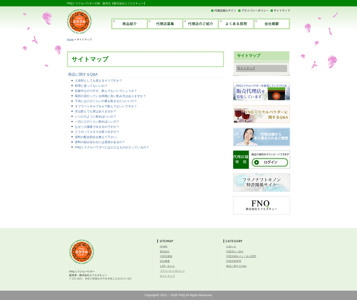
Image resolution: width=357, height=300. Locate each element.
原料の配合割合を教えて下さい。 (97, 137)
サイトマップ (246, 68)
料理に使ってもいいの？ (91, 85)
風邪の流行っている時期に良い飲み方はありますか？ (110, 96)
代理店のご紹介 (235, 251)
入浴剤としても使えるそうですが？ (98, 80)
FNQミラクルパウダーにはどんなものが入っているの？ (112, 147)
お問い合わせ (167, 266)
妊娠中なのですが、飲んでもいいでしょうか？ (106, 90)
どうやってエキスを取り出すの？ (97, 131)
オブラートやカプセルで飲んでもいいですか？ (106, 106)
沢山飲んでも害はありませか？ (95, 111)
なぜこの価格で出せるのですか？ (97, 126)
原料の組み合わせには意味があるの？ (100, 142)
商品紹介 (165, 251)
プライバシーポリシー (172, 270)
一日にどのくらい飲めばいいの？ (97, 121)
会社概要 (165, 261)
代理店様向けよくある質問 (241, 256)
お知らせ (231, 246)
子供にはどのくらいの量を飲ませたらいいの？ (106, 101)
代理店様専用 (233, 261)
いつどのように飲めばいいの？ (95, 116)
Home (70, 39)
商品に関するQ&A (83, 74)
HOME (164, 246)
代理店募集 (166, 256)
